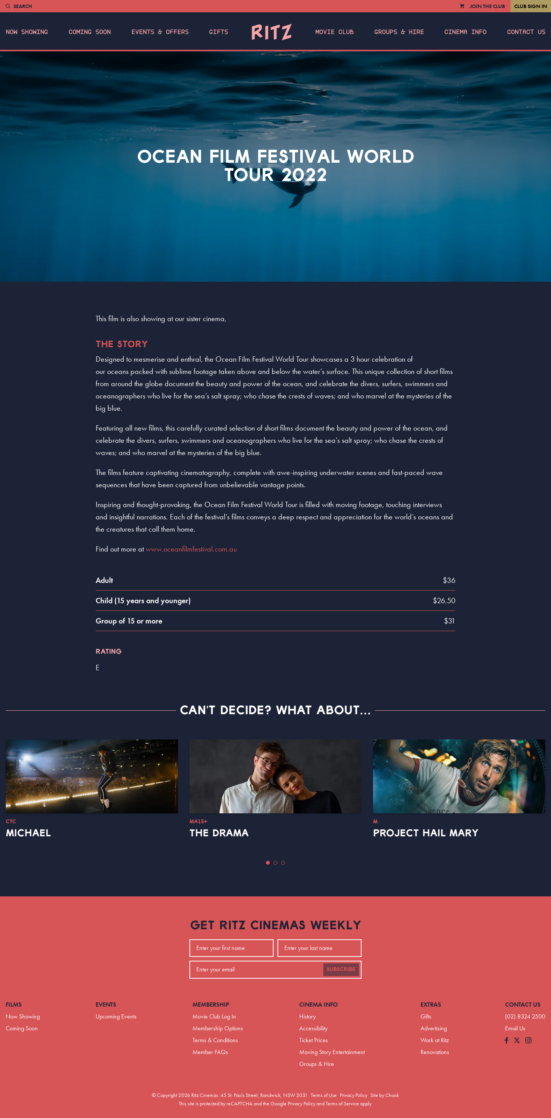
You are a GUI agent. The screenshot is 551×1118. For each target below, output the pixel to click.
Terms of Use (324, 1095)
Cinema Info (465, 32)
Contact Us (526, 32)
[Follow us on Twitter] (517, 1041)
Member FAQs (210, 1052)
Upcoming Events (116, 1016)
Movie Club (334, 32)
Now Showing (27, 32)
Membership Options (217, 1028)
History (307, 1016)
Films (14, 1004)
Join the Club (487, 6)
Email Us (515, 1028)
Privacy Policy (353, 1095)
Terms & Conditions (215, 1040)
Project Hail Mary (426, 833)
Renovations (435, 1052)
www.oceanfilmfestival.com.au (191, 549)
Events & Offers (160, 32)
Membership (210, 1004)
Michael (28, 833)
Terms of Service (342, 1103)
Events (106, 1004)
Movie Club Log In (214, 1016)
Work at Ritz (435, 1040)
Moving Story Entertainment (332, 1052)
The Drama (219, 833)
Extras (431, 1004)
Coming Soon (89, 32)
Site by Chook (384, 1095)
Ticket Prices (313, 1040)
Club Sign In (530, 6)
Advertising (434, 1028)
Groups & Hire (399, 32)
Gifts (218, 32)
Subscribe (341, 969)
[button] (268, 863)
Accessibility (313, 1028)
